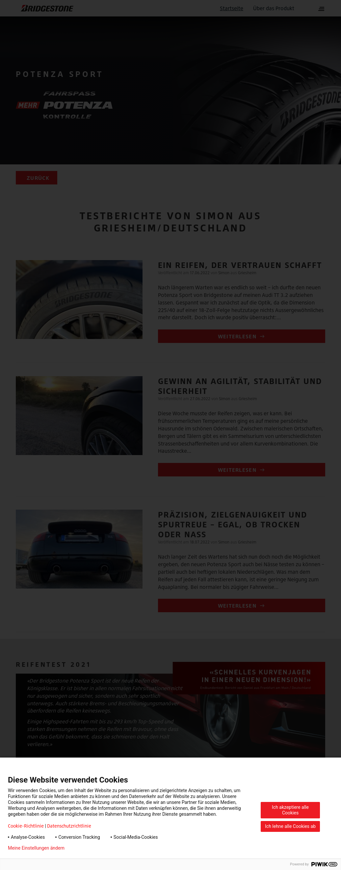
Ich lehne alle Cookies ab (290, 826)
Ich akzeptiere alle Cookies (290, 810)
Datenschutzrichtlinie (69, 826)
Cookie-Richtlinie (26, 826)
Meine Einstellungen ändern (36, 848)
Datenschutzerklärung (97, 848)
